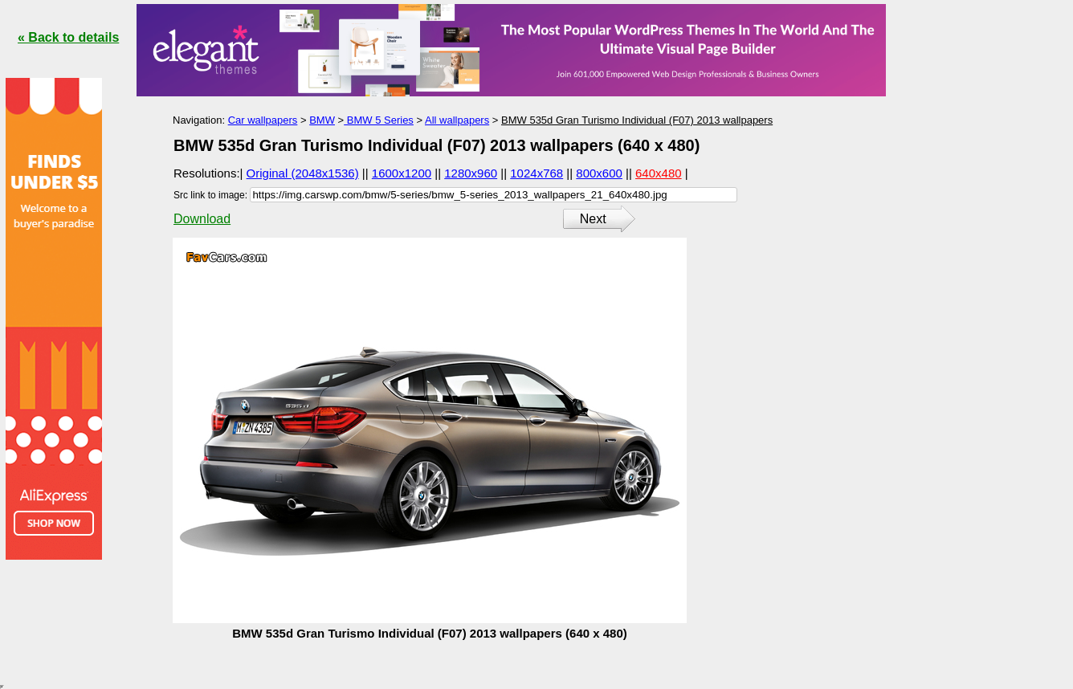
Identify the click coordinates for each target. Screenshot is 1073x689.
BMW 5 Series (379, 120)
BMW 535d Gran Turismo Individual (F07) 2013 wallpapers (637, 120)
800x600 (599, 173)
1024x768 (536, 173)
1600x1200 (401, 173)
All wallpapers (457, 120)
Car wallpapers (263, 120)
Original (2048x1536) (303, 173)
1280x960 (470, 173)
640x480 (658, 173)
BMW (322, 120)
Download (202, 219)
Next (593, 219)
